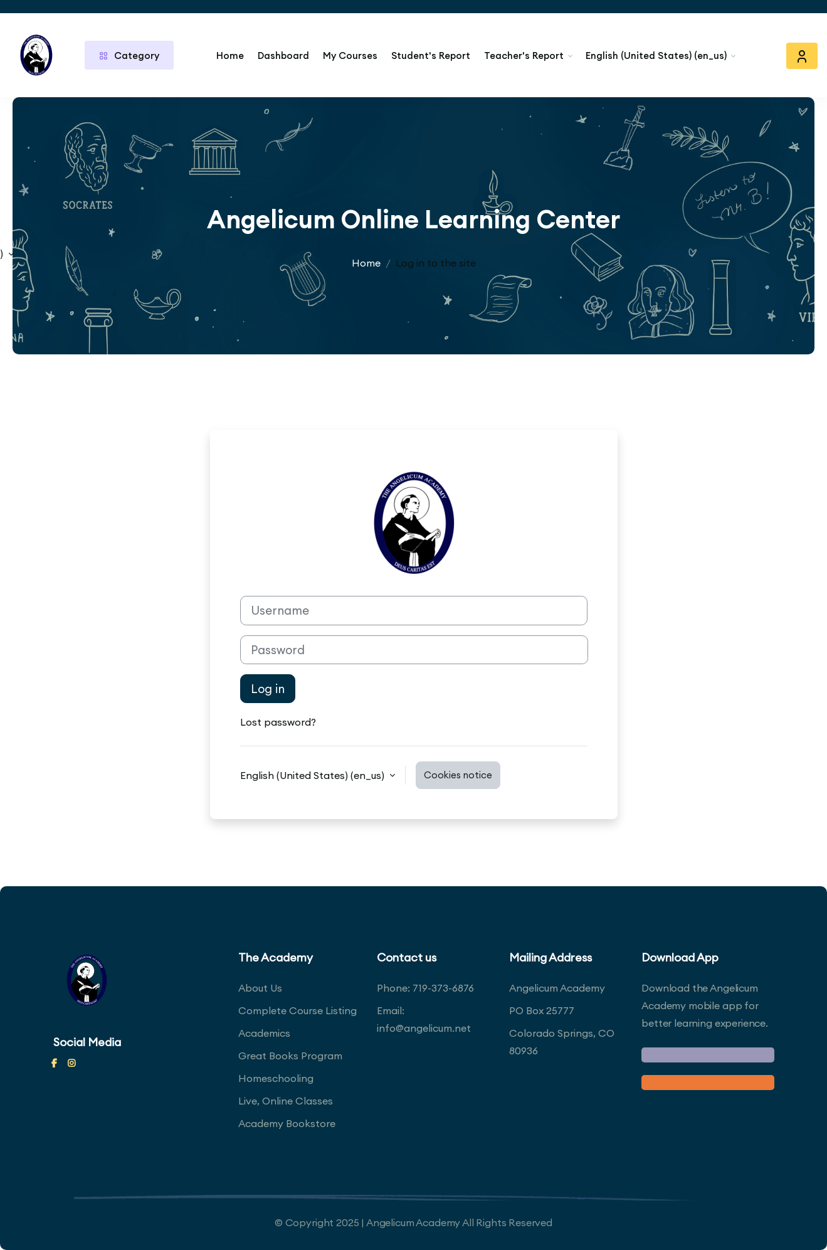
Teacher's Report (524, 55)
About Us (260, 988)
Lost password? (278, 722)
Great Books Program (290, 1055)
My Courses (350, 55)
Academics (264, 1033)
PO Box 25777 (541, 1010)
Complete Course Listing (297, 1010)
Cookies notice (458, 775)
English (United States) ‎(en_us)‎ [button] (313, 775)
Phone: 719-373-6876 (425, 988)
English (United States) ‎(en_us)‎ (656, 55)
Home (230, 55)
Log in (268, 688)
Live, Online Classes (285, 1100)
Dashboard (283, 55)
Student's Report (430, 55)
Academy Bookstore (286, 1123)
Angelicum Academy (557, 988)
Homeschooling (275, 1078)
